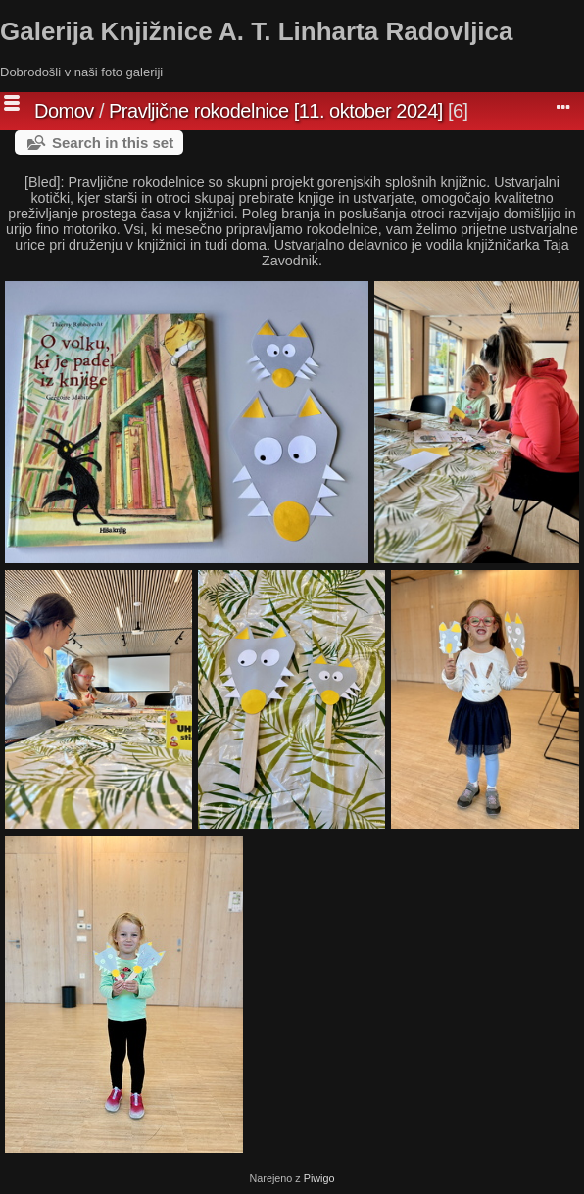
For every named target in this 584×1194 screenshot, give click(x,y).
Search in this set (112, 142)
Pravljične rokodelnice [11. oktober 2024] (276, 110)
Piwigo (319, 1178)
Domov (64, 110)
